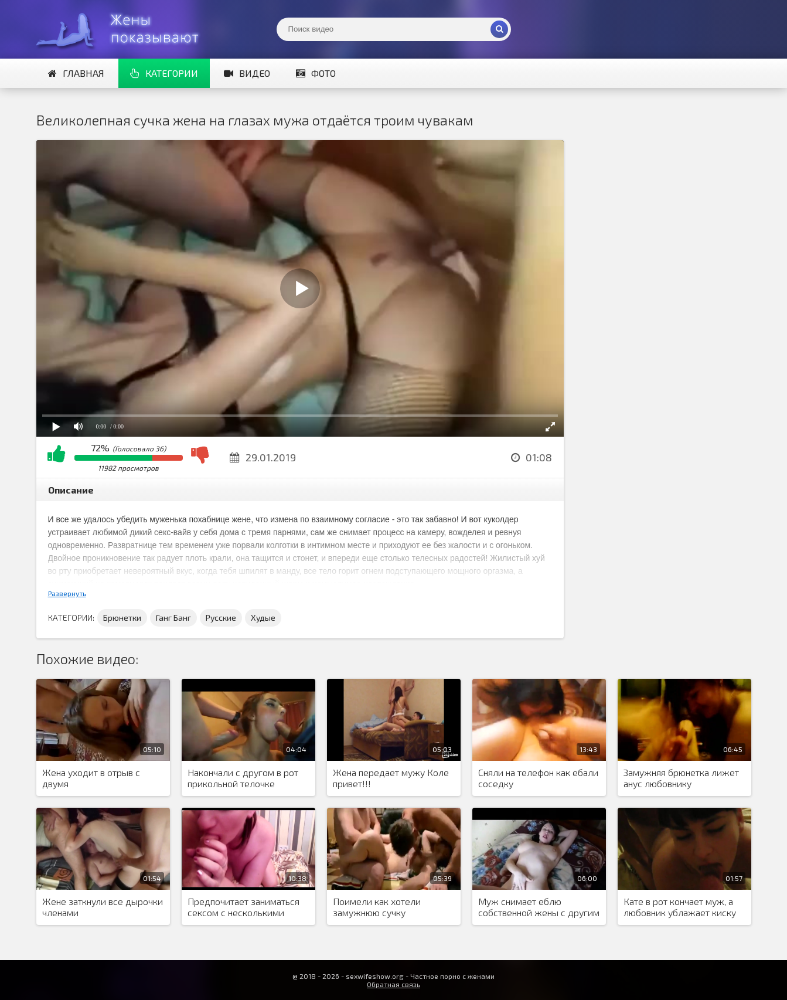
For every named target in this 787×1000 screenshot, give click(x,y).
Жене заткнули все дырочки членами (102, 907)
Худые (263, 618)
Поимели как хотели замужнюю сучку (377, 907)
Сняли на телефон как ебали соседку (538, 778)
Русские (221, 618)
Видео (247, 73)
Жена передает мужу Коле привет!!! (391, 778)
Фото (316, 73)
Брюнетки (122, 618)
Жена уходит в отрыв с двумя (91, 778)
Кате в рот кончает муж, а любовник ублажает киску (680, 907)
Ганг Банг (173, 618)
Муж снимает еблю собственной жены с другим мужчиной (538, 907)
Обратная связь (393, 984)
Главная (76, 73)
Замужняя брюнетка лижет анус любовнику (681, 778)
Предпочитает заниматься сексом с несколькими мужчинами (243, 907)
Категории (164, 73)
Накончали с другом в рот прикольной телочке (243, 778)
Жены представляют (124, 29)
